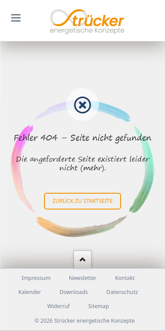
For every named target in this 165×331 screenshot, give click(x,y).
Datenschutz (122, 292)
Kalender (29, 292)
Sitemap (98, 306)
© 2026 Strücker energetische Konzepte (84, 320)
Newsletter (82, 278)
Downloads (73, 292)
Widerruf (59, 306)
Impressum (36, 278)
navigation (16, 17)
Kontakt (125, 278)
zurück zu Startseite (82, 201)
